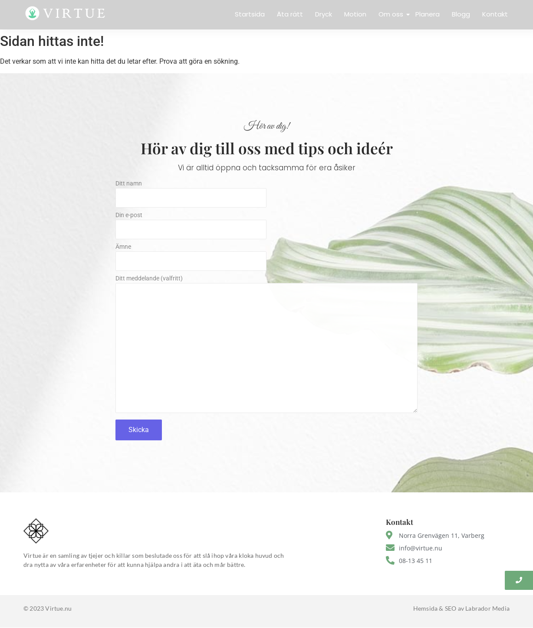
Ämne (266, 259)
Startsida (250, 14)
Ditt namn (266, 196)
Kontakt (495, 14)
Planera (427, 14)
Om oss (391, 14)
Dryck (323, 14)
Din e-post (266, 228)
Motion (355, 14)
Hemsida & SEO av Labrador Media (461, 608)
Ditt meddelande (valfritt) (266, 346)
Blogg (461, 14)
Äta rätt (290, 14)
